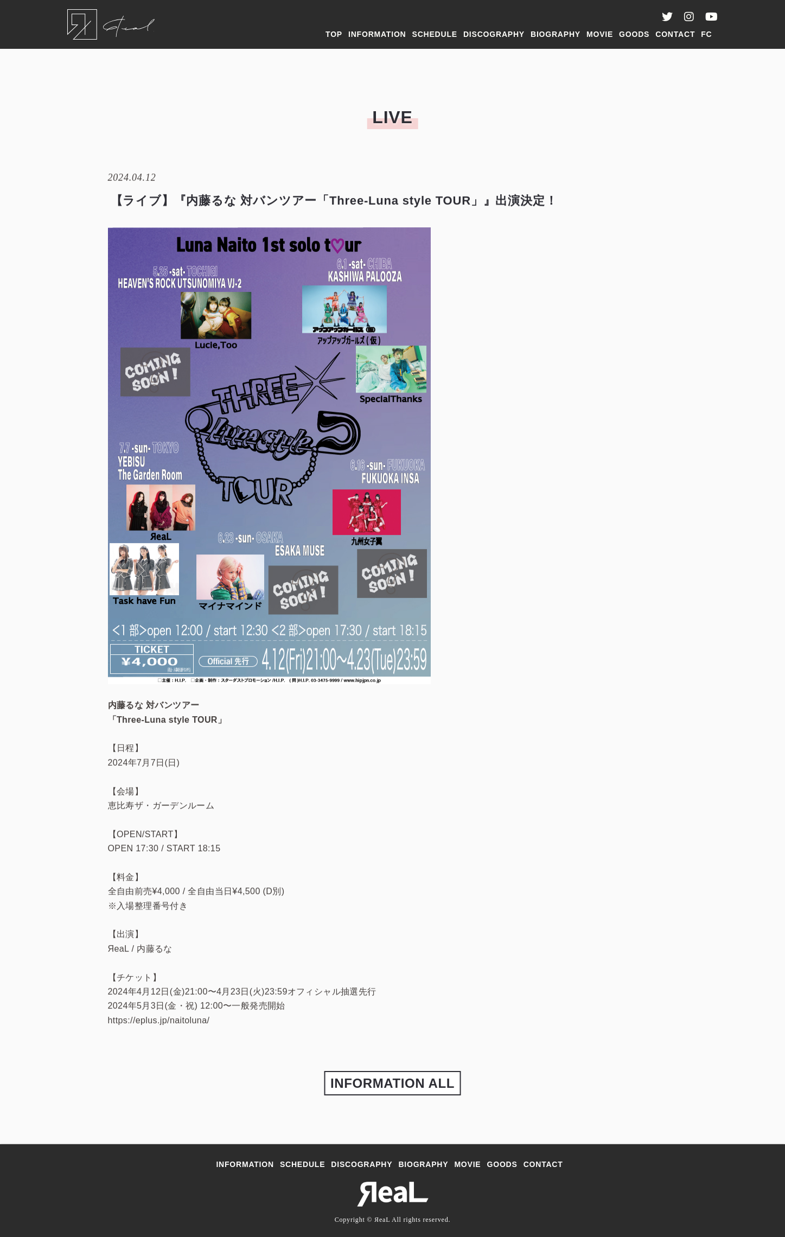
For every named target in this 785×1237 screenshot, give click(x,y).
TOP (334, 34)
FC (706, 34)
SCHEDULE (434, 34)
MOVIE (599, 34)
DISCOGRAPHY (494, 34)
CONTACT (675, 34)
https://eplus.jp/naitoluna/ (159, 1021)
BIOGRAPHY (555, 34)
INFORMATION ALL (392, 1083)
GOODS (634, 34)
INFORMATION (377, 34)
